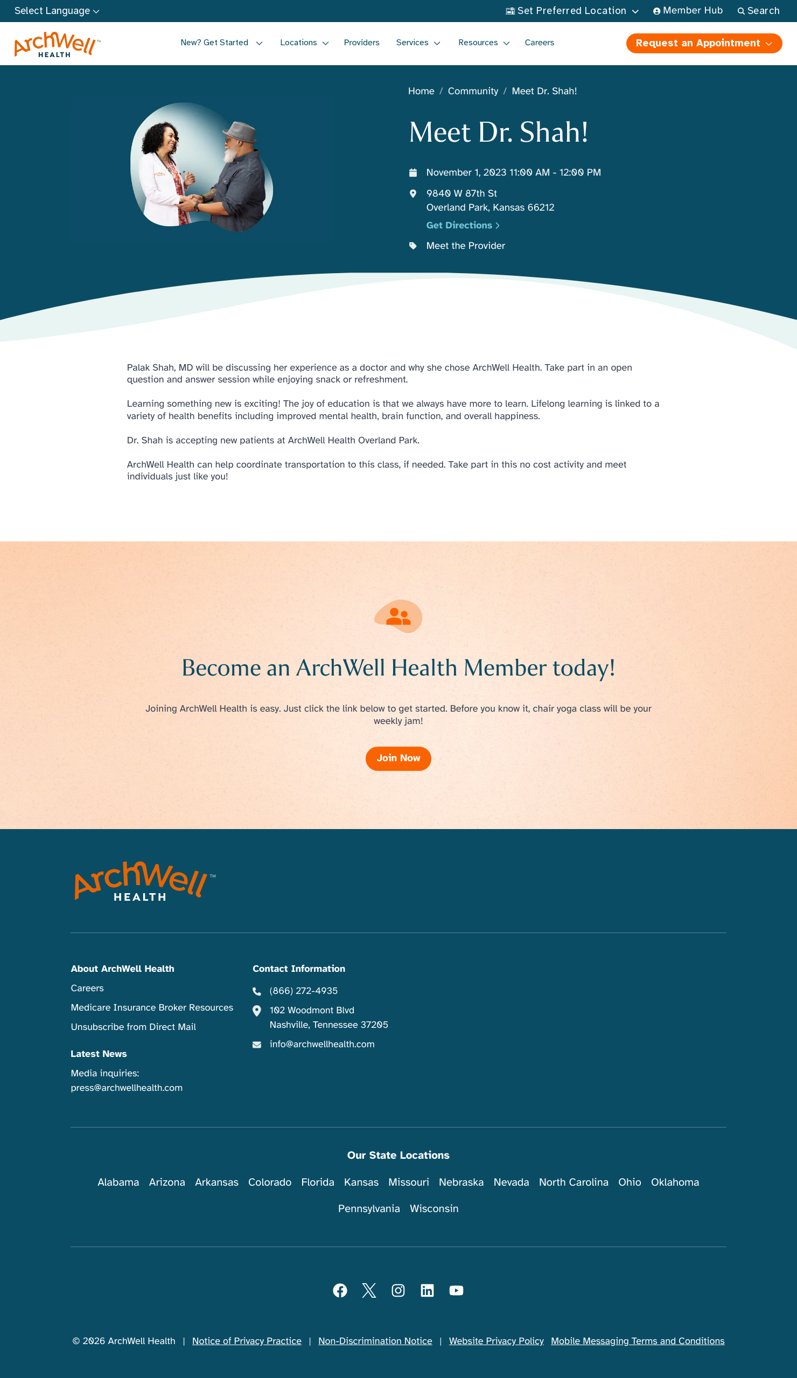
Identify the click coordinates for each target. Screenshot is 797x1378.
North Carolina (574, 1182)
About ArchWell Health (122, 969)
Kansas (361, 1182)
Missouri (408, 1182)
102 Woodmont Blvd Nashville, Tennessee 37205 (329, 1018)
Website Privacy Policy (496, 1341)
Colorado (269, 1182)
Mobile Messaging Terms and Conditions (637, 1341)
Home (421, 92)
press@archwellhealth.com (127, 1088)
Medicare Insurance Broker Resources (152, 1008)
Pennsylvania (369, 1208)
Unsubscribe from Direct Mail (133, 1027)
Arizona (167, 1182)
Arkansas (217, 1182)
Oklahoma (675, 1182)
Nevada (511, 1182)
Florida (317, 1182)
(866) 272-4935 (304, 991)
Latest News (99, 1054)
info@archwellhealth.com (322, 1044)
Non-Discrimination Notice (375, 1341)
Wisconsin (434, 1208)
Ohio (629, 1182)
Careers (540, 42)
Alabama (118, 1182)
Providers (362, 42)
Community (473, 92)
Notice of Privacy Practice (247, 1341)
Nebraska (461, 1182)
